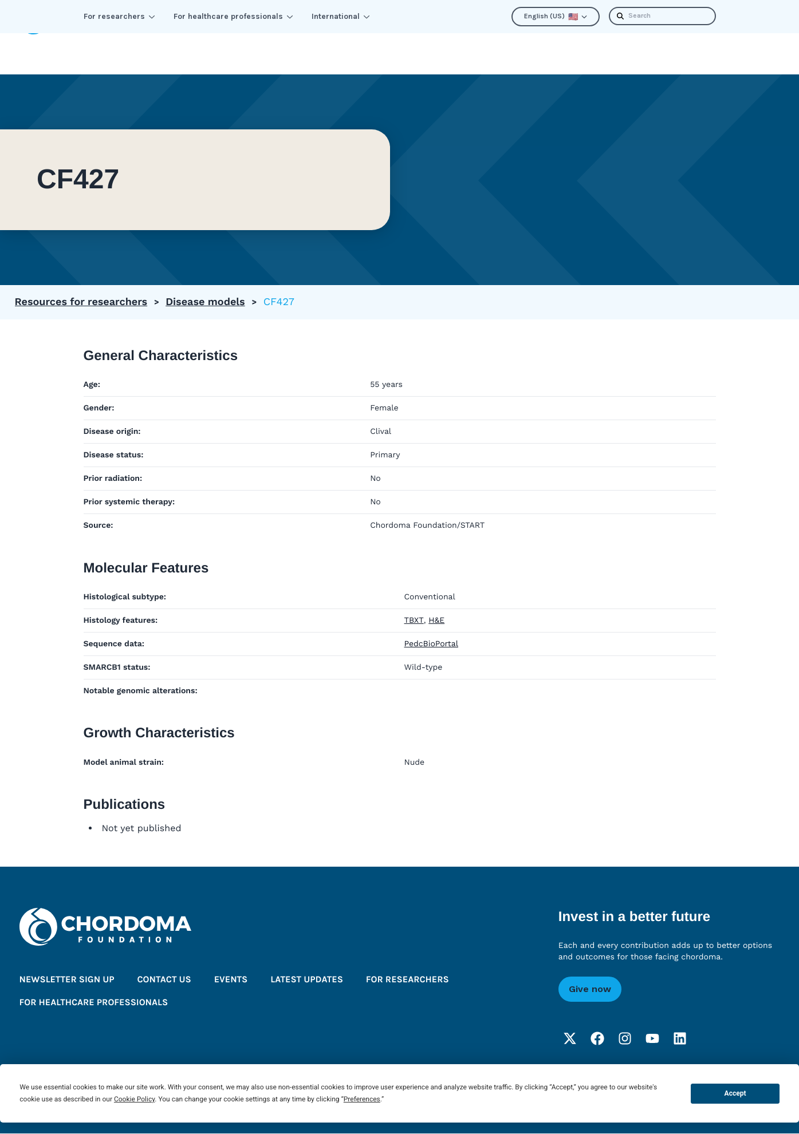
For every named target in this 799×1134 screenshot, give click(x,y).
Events (231, 980)
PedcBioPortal (431, 644)
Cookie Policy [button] (134, 1099)
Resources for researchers (81, 302)
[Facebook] (597, 1039)
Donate (753, 53)
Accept (735, 1093)
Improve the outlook (394, 53)
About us (498, 53)
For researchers (119, 16)
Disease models (205, 302)
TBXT (414, 620)
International (341, 16)
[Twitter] (569, 1039)
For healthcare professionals (233, 16)
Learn (221, 53)
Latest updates (592, 53)
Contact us (164, 980)
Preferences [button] (362, 1099)
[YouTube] (652, 1039)
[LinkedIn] (679, 1039)
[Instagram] (624, 1039)
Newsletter (683, 53)
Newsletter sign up (67, 980)
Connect (290, 53)
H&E (436, 620)
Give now (590, 989)
